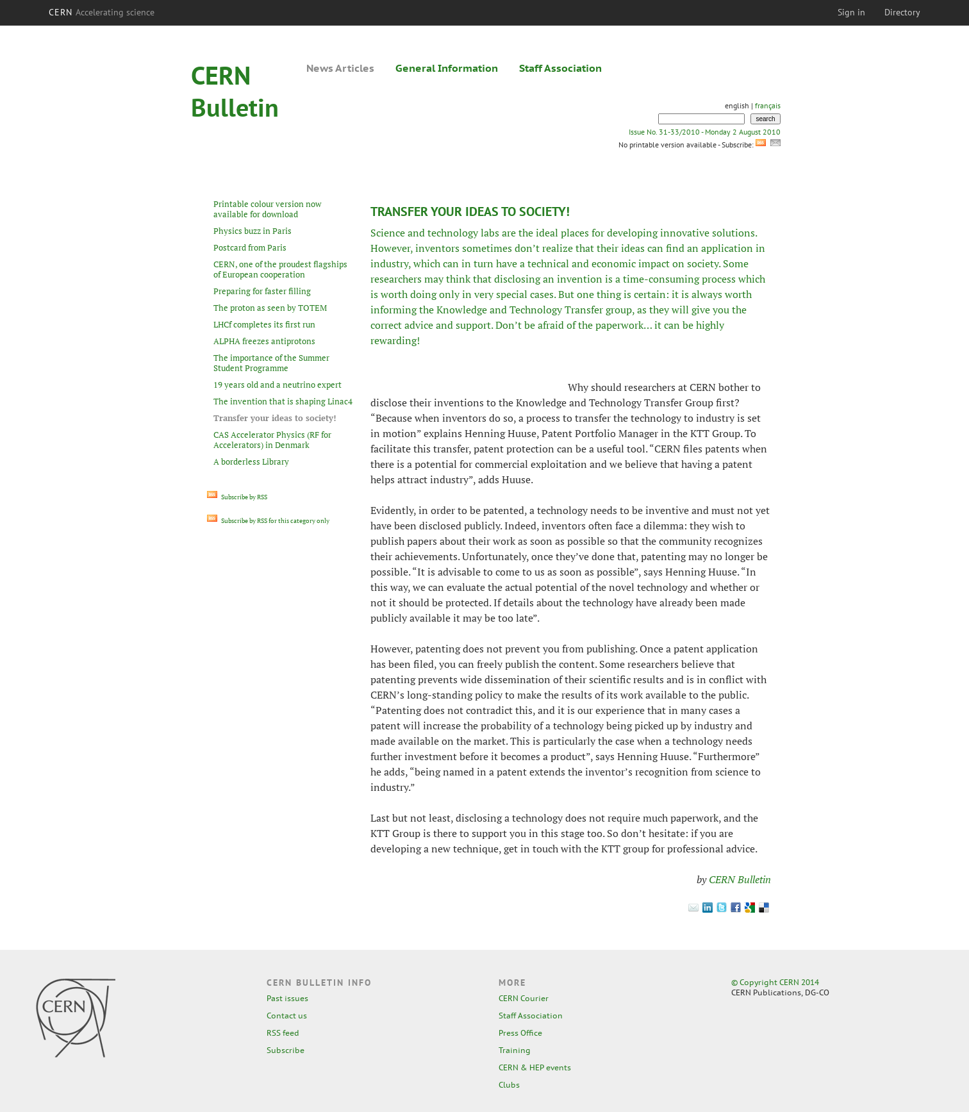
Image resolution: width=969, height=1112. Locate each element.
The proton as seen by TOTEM (270, 307)
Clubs (509, 1085)
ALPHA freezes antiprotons (264, 341)
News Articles (340, 68)
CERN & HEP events (535, 1067)
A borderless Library (251, 461)
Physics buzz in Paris (252, 231)
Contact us (287, 1015)
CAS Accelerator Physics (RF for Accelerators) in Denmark (272, 440)
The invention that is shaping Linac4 (282, 401)
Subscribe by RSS (237, 497)
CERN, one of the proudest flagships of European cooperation (280, 269)
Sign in (851, 12)
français (768, 105)
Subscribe (285, 1050)
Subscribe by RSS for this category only (268, 521)
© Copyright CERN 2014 (775, 982)
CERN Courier (524, 998)
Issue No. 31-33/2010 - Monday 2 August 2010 (705, 132)
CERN (102, 12)
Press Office (520, 1033)
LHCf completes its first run (264, 324)
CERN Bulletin (740, 879)
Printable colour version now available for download (267, 209)
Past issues (287, 998)
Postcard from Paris (249, 247)
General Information (446, 68)
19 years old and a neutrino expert (277, 384)
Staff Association (560, 68)
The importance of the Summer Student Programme (271, 363)
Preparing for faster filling (262, 291)
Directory (902, 12)
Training (515, 1050)
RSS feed (283, 1033)
